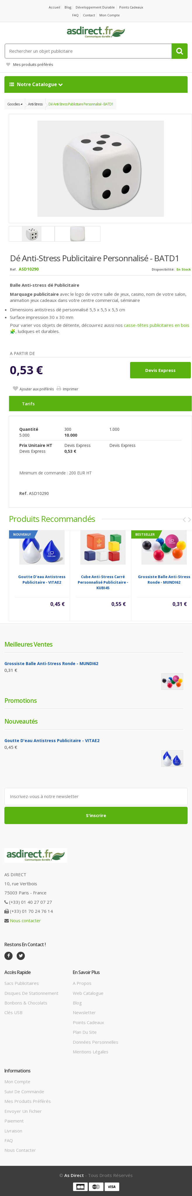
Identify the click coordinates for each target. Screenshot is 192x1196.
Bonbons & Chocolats (25, 1003)
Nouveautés (20, 721)
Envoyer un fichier (23, 1111)
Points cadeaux (131, 7)
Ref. (13, 269)
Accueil (54, 7)
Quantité (28, 429)
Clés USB (13, 1012)
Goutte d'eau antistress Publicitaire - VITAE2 (41, 579)
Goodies (13, 104)
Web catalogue (88, 993)
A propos (82, 983)
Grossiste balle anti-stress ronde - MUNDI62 (164, 579)
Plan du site (85, 1032)
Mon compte (109, 15)
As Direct (74, 1175)
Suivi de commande (24, 1091)
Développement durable (95, 7)
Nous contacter (25, 920)
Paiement (14, 1121)
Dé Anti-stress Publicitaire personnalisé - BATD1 (81, 104)
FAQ (75, 15)
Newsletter (84, 1012)
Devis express (160, 370)
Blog (68, 7)
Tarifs (28, 403)
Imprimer (70, 389)
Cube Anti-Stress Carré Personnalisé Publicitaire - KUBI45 (103, 582)
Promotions (20, 700)
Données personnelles (95, 1042)
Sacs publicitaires (21, 983)
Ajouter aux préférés (37, 389)
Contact (89, 15)
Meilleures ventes (28, 644)
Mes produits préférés (29, 64)
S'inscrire (96, 815)
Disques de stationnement (31, 993)
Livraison (13, 1131)
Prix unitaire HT (35, 445)
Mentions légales (90, 1052)
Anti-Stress (35, 104)
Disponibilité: (163, 269)
